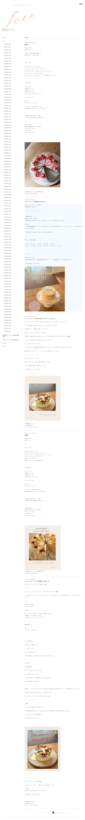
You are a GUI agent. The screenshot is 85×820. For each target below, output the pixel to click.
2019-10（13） (8, 261)
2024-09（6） (8, 97)
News (4, 40)
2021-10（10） (8, 194)
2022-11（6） (8, 158)
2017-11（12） (8, 325)
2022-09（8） (8, 163)
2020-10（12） (8, 228)
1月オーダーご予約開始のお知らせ (35, 201)
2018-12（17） (8, 289)
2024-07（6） (8, 102)
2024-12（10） (8, 88)
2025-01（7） (8, 85)
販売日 (27, 44)
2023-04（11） (8, 144)
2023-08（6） (8, 133)
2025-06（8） (8, 71)
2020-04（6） (8, 244)
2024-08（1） (8, 99)
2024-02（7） (8, 116)
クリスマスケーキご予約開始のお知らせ (37, 581)
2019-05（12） (8, 275)
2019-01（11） (8, 286)
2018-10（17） (8, 294)
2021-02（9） (8, 216)
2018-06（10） (8, 306)
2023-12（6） (8, 122)
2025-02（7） (8, 83)
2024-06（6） (8, 105)
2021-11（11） (8, 191)
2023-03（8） (8, 147)
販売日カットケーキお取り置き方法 (11, 336)
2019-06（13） (8, 272)
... (65, 812)
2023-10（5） (8, 127)
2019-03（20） (8, 281)
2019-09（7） (8, 264)
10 (62, 812)
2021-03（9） (8, 214)
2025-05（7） (8, 74)
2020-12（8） (8, 222)
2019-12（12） (8, 255)
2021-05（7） (8, 208)
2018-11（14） (8, 292)
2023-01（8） (8, 152)
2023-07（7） (8, 136)
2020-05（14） (8, 241)
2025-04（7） (8, 77)
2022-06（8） (8, 172)
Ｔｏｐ (4, 37)
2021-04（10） (8, 211)
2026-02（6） (8, 49)
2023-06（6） (8, 138)
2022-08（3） (8, 166)
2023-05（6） (8, 141)
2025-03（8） (8, 80)
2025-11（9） (8, 58)
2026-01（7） (8, 52)
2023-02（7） (8, 150)
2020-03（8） (8, 247)
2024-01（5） (8, 119)
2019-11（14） (8, 258)
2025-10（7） (8, 60)
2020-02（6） (8, 250)
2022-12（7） (8, 155)
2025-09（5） (8, 63)
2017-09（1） (8, 331)
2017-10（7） (8, 328)
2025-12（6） (8, 55)
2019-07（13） (8, 269)
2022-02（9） (8, 183)
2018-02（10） (8, 317)
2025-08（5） (8, 66)
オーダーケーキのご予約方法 (10, 340)
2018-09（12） (8, 297)
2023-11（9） (8, 124)
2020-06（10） (8, 239)
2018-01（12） (8, 320)
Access (4, 346)
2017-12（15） (8, 322)
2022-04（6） (8, 177)
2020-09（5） (8, 230)
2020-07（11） (8, 236)
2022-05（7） (8, 175)
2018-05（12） (8, 308)
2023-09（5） (8, 130)
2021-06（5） (8, 205)
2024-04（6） (8, 110)
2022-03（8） (8, 180)
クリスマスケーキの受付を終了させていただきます (40, 318)
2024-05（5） (8, 108)
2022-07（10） (8, 169)
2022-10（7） (8, 161)
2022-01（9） (8, 186)
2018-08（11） (8, 300)
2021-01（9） (8, 219)
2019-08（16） (8, 267)
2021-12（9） (8, 189)
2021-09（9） (8, 197)
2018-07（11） (8, 303)
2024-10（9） (8, 94)
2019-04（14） (8, 278)
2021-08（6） (8, 200)
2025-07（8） (8, 69)
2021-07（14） (8, 202)
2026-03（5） (8, 46)
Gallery (5, 343)
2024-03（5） (8, 113)
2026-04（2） (8, 44)
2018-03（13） (8, 314)
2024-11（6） (8, 91)
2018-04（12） (8, 311)
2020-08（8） (8, 233)
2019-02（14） (8, 283)
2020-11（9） (8, 225)
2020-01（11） (8, 253)
